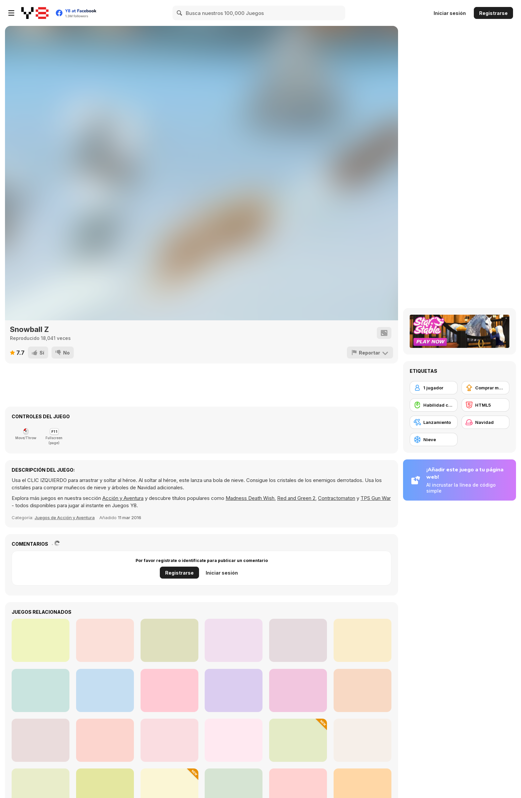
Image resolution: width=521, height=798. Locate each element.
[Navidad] (485, 422)
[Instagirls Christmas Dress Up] (169, 740)
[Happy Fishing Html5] (105, 690)
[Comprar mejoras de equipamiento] (485, 387)
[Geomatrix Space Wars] (169, 690)
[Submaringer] (298, 640)
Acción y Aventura (123, 498)
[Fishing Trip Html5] (40, 690)
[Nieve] (434, 439)
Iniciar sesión (450, 13)
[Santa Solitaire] (362, 740)
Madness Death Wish (250, 498)
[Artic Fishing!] (362, 690)
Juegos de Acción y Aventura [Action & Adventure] (65, 517)
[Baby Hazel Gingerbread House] (233, 740)
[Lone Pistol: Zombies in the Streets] (169, 640)
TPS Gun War (376, 498)
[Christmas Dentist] (40, 740)
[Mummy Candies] (40, 640)
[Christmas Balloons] (105, 740)
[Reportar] (370, 353)
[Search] (179, 13)
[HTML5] (485, 405)
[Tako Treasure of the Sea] (298, 690)
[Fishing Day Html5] (105, 640)
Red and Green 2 (296, 498)
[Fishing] (233, 640)
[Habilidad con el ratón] (434, 405)
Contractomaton (336, 498)
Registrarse (493, 13)
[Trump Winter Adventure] (298, 740)
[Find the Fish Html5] (233, 690)
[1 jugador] (434, 387)
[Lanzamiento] (434, 422)
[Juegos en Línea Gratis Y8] (35, 13)
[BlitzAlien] (362, 640)
